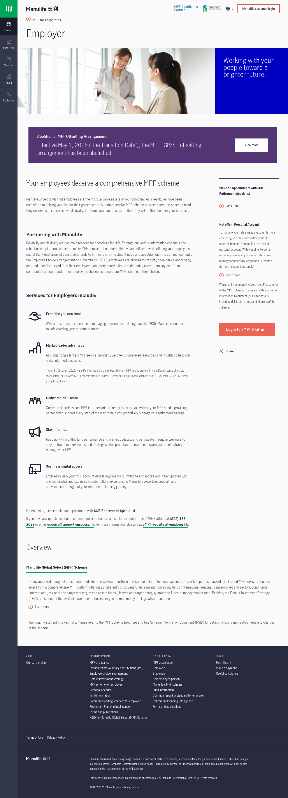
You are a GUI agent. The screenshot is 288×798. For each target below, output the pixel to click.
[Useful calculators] (227, 673)
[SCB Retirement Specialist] (114, 511)
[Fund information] (100, 695)
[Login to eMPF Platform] (247, 329)
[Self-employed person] (166, 679)
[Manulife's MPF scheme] (167, 684)
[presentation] (9, 26)
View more (251, 145)
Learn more (233, 275)
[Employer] (159, 668)
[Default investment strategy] (106, 679)
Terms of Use (34, 737)
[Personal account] (100, 690)
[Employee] (159, 673)
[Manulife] (89, 9)
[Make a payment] (226, 668)
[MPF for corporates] (152, 22)
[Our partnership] (36, 662)
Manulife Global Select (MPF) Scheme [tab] (56, 567)
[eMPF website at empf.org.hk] (165, 525)
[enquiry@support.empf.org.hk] (70, 525)
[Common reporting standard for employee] (115, 701)
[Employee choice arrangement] (109, 673)
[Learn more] (38, 607)
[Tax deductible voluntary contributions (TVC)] (116, 668)
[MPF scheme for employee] (106, 684)
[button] (229, 8)
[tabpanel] (152, 604)
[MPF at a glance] (99, 662)
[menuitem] (9, 27)
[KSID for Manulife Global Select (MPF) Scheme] (119, 717)
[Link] (9, 9)
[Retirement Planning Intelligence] (110, 706)
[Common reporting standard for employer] (178, 695)
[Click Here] (229, 206)
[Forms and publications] (104, 712)
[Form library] (223, 662)
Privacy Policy (56, 737)
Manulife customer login (258, 9)
